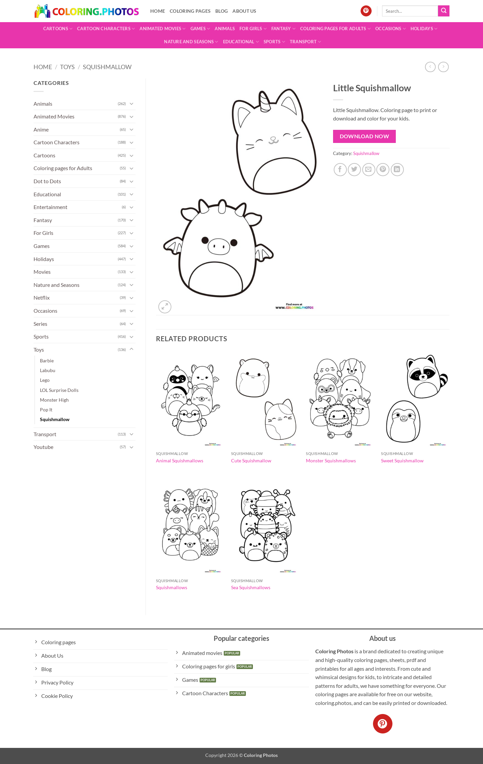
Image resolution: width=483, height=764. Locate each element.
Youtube (43, 447)
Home (157, 11)
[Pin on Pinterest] (382, 169)
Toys (67, 66)
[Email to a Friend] (368, 169)
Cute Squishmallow (251, 460)
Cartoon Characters (106, 29)
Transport (305, 42)
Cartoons (58, 29)
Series (40, 323)
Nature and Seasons (191, 42)
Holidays (424, 29)
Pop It (46, 409)
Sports (274, 42)
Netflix (42, 297)
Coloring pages (190, 11)
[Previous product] (443, 67)
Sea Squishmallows (250, 587)
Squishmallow (107, 66)
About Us (244, 11)
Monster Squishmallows (331, 460)
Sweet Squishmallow (402, 460)
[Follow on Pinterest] (366, 11)
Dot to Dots (47, 181)
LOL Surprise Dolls (59, 390)
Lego (45, 380)
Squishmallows (171, 587)
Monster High (54, 400)
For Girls (253, 29)
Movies (42, 271)
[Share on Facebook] (340, 169)
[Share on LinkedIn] (397, 169)
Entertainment (50, 207)
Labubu (47, 370)
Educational (241, 42)
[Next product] (430, 67)
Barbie (47, 360)
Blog (221, 11)
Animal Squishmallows (179, 460)
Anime (41, 129)
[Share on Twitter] (354, 169)
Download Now (364, 136)
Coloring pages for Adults (335, 29)
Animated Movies (162, 29)
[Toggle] (131, 103)
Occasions (390, 29)
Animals (225, 28)
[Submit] (443, 11)
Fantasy (283, 29)
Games (200, 29)
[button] (164, 306)
